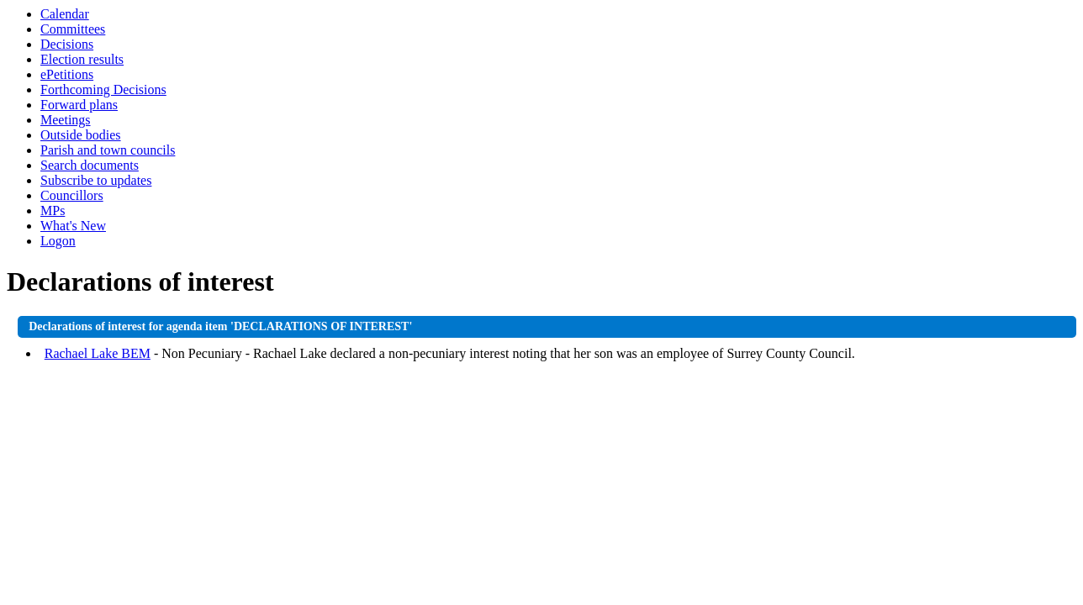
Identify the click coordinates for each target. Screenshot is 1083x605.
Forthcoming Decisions (103, 89)
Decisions (66, 44)
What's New (73, 225)
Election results (82, 59)
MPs (52, 210)
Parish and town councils (107, 150)
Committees (72, 29)
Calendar (64, 14)
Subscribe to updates (95, 180)
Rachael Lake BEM (98, 353)
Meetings (65, 120)
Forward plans (79, 104)
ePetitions (66, 74)
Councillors (71, 195)
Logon (58, 241)
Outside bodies (80, 135)
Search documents (89, 165)
